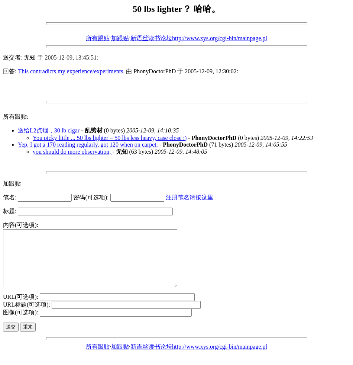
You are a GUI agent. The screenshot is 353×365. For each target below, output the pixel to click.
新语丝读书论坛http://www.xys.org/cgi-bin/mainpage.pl (198, 38)
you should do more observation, (72, 151)
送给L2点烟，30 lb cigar (49, 130)
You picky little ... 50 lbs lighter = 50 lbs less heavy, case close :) (110, 138)
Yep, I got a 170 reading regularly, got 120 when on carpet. (88, 144)
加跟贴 (120, 38)
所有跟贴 (98, 38)
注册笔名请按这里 (189, 197)
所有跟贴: (15, 116)
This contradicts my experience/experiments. (71, 71)
